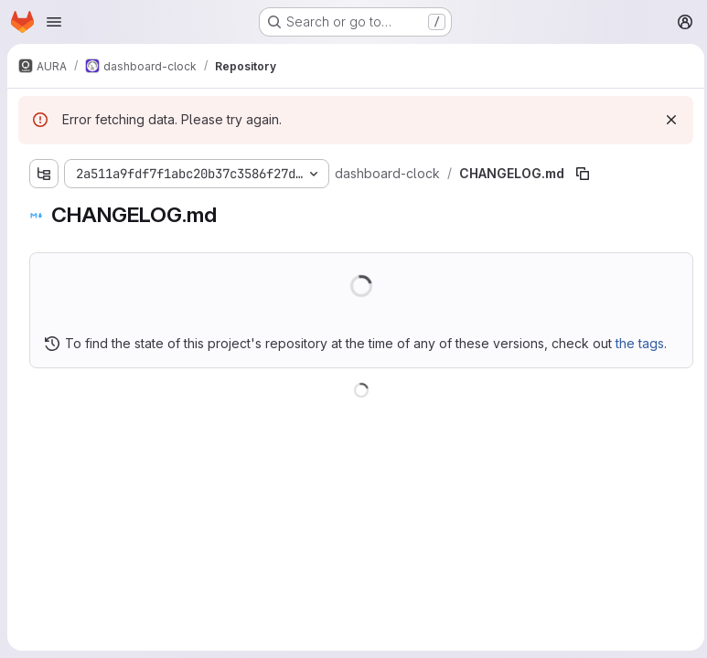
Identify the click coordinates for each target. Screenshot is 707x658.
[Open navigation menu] (54, 22)
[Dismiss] (667, 120)
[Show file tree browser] (44, 173)
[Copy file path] (580, 173)
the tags (640, 343)
